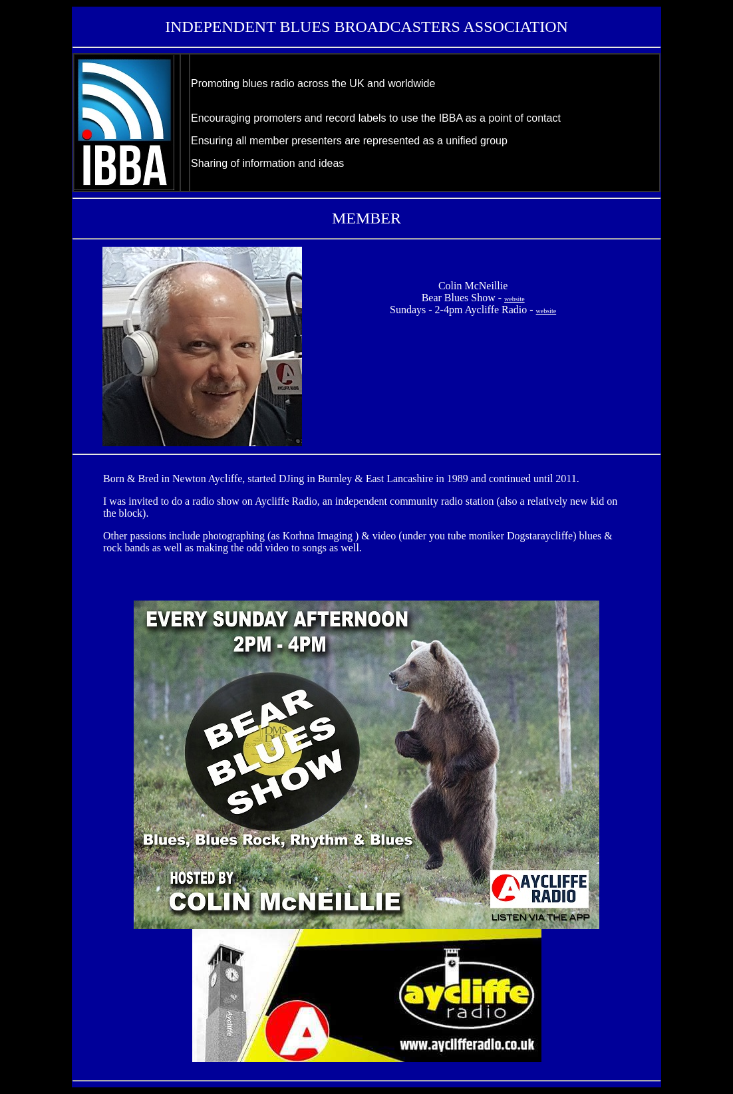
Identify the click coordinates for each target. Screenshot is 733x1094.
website (514, 299)
